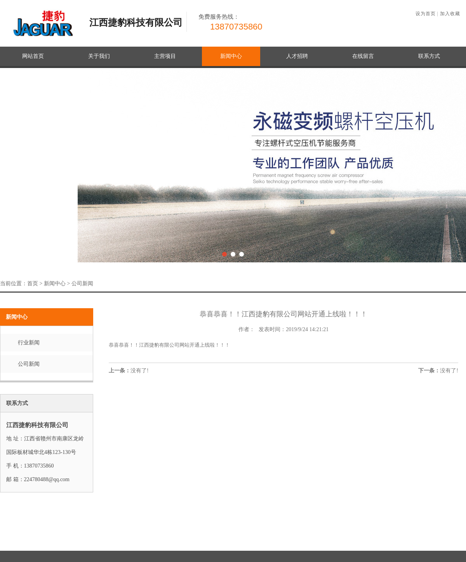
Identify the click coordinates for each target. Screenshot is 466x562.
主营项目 (165, 56)
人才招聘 (297, 56)
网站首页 (33, 56)
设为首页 (426, 13)
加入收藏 (450, 13)
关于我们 (99, 56)
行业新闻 (29, 343)
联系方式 (429, 56)
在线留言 (363, 56)
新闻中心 (231, 56)
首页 (32, 283)
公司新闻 (82, 283)
